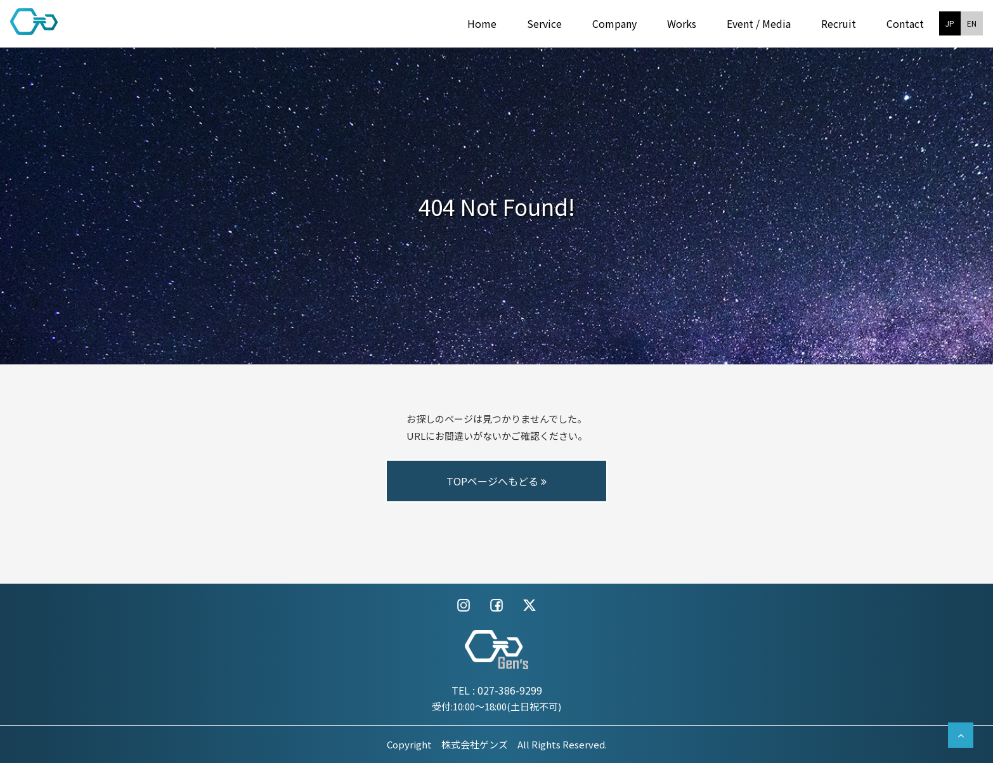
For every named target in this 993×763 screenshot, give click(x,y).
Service (544, 23)
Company (614, 23)
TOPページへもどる (496, 481)
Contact (905, 23)
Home (481, 23)
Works (681, 23)
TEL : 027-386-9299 (496, 690)
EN (972, 23)
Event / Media (759, 23)
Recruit (838, 23)
